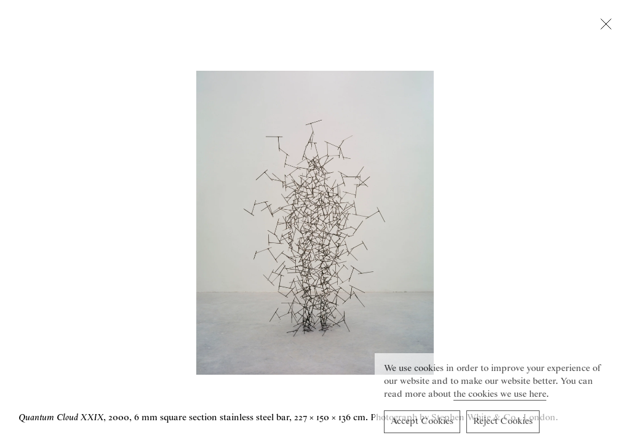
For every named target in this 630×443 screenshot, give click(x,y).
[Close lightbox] (606, 26)
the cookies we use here (499, 396)
